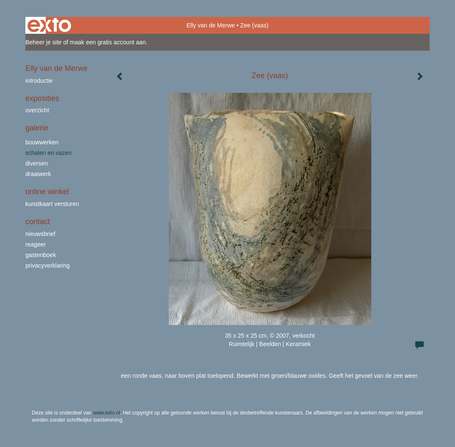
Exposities (42, 98)
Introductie (39, 80)
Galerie (36, 128)
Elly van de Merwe (210, 25)
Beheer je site (43, 42)
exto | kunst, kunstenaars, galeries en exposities (49, 25)
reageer (35, 244)
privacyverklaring (47, 265)
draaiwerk (38, 174)
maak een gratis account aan (108, 42)
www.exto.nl (106, 413)
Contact (37, 221)
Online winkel (47, 191)
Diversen (36, 163)
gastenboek (40, 255)
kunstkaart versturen (52, 203)
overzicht (37, 110)
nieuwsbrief (40, 233)
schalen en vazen (48, 152)
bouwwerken (42, 142)
